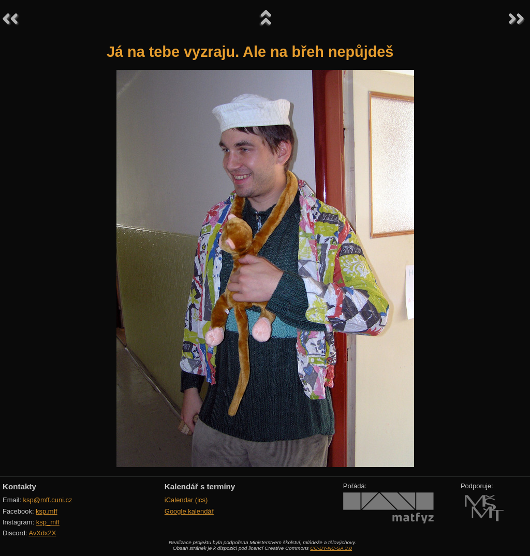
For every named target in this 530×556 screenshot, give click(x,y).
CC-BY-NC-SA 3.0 (331, 548)
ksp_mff (48, 522)
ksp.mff (46, 511)
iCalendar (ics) (186, 500)
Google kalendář (189, 511)
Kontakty (19, 486)
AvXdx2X (42, 533)
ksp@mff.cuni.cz (47, 500)
